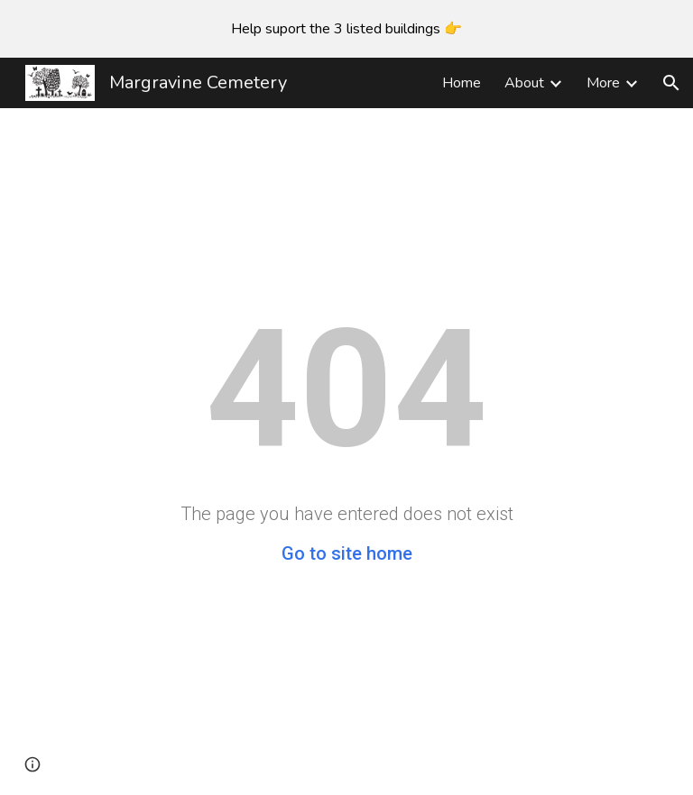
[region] (346, 29)
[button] (671, 83)
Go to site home (347, 553)
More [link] (603, 83)
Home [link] (461, 83)
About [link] (524, 83)
